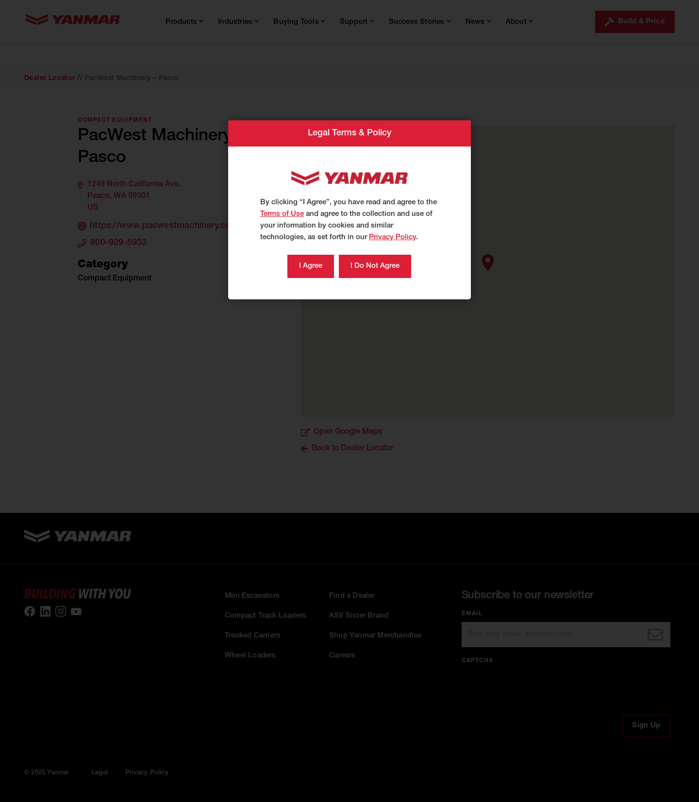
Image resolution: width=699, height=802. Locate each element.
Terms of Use (282, 214)
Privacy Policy (392, 237)
